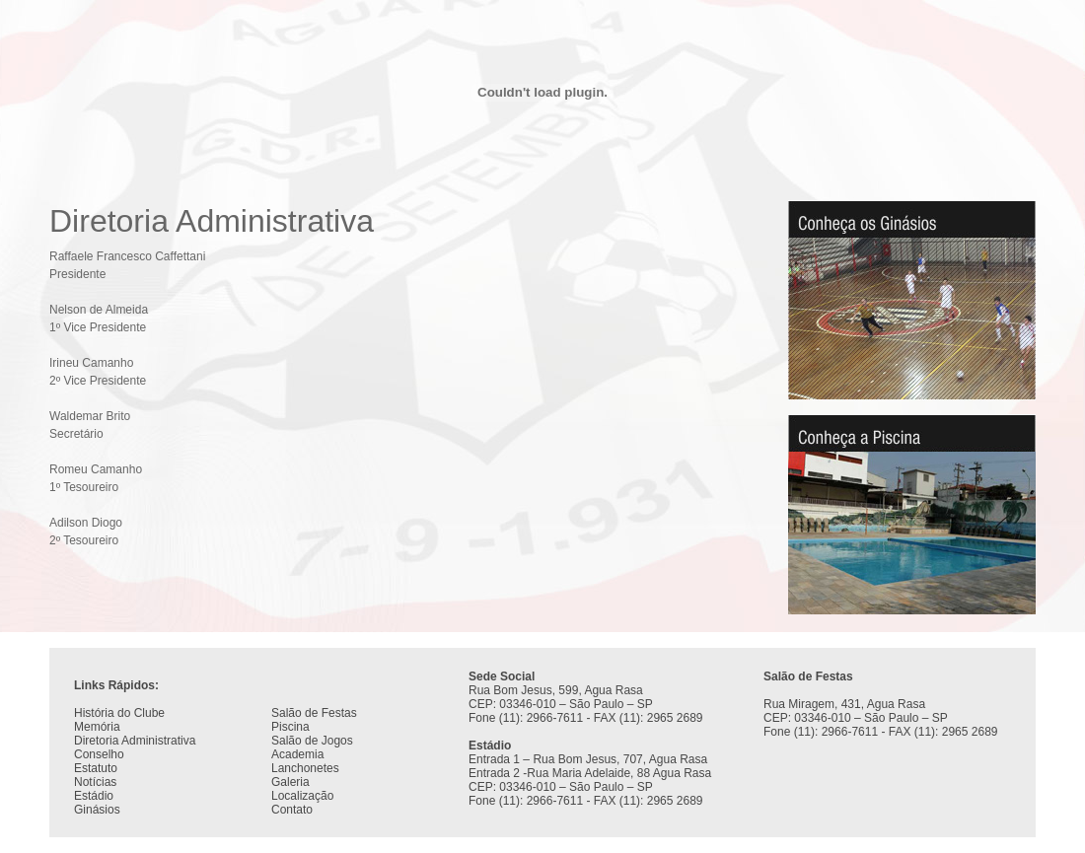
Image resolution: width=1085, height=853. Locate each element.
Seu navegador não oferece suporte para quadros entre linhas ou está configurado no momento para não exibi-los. (542, 742)
